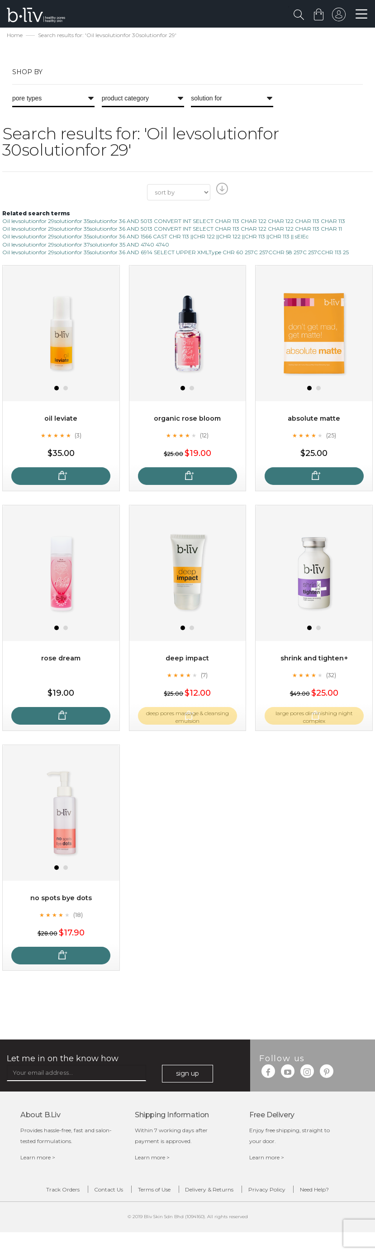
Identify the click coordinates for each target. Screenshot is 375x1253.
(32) (331, 676)
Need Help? (194, 1209)
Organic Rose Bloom (187, 419)
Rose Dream (61, 659)
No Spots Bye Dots (61, 899)
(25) (331, 436)
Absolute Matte (314, 419)
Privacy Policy (309, 1192)
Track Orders (50, 1192)
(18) (78, 915)
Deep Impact (187, 659)
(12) (204, 436)
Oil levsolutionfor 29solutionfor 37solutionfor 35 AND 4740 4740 (85, 245)
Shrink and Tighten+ (314, 659)
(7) (204, 676)
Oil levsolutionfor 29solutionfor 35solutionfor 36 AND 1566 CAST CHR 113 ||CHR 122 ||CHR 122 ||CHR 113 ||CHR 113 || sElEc (155, 237)
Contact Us (109, 1192)
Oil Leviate (61, 419)
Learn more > (37, 1158)
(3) (78, 436)
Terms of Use (169, 1192)
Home (15, 36)
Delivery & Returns (238, 1192)
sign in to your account (337, 17)
